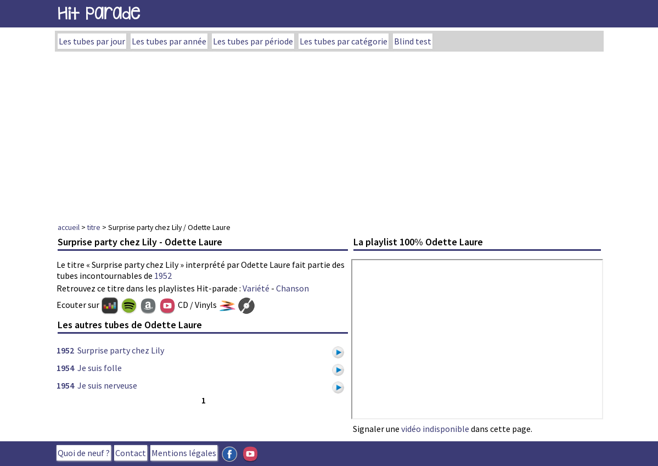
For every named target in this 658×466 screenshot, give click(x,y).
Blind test (412, 41)
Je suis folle (99, 367)
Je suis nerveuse (107, 385)
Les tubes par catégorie (343, 41)
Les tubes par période (253, 41)
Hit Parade (99, 13)
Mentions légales (183, 452)
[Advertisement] (329, 134)
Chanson (292, 288)
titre (93, 227)
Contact (130, 452)
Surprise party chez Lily (120, 350)
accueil (69, 227)
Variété (256, 288)
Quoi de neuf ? (84, 452)
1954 (65, 367)
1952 (163, 275)
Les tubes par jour (92, 41)
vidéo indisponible (435, 428)
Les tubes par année (169, 41)
